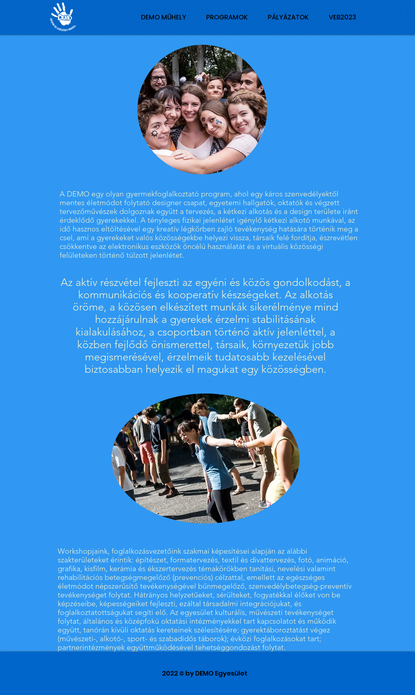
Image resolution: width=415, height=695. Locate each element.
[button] (342, 17)
